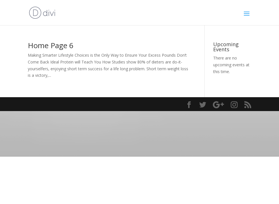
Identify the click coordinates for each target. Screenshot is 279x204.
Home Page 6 (51, 45)
